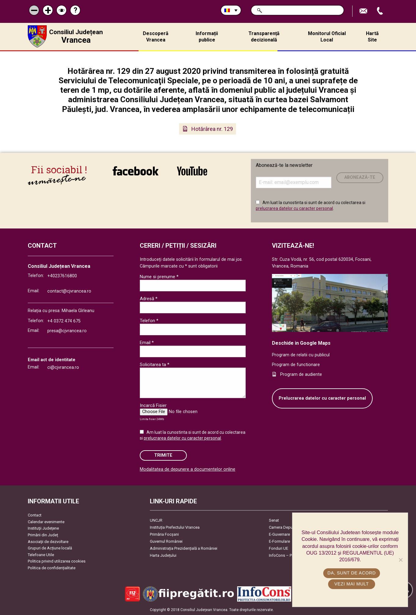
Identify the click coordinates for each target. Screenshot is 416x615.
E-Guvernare (279, 534)
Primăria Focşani (164, 534)
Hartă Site (372, 37)
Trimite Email (364, 11)
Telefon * (149, 320)
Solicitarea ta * (154, 364)
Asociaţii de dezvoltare (48, 541)
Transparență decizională (264, 37)
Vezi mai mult (351, 583)
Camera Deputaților (286, 527)
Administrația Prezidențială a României (183, 548)
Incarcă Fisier (153, 405)
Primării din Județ (43, 535)
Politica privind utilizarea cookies (56, 561)
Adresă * (148, 298)
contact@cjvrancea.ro (69, 291)
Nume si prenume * (159, 276)
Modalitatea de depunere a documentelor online (187, 469)
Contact (35, 515)
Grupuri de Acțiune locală (50, 548)
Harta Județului (163, 555)
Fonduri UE (278, 548)
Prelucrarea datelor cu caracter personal (322, 398)
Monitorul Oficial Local (327, 37)
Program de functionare (296, 364)
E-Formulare (279, 541)
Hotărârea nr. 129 (212, 129)
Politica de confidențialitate (51, 568)
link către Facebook (135, 171)
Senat (274, 520)
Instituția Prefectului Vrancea (175, 527)
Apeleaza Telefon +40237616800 (380, 11)
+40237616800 (62, 276)
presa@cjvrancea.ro (67, 330)
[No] (400, 560)
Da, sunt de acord (351, 572)
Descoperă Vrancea (155, 37)
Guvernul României (166, 541)
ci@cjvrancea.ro (63, 367)
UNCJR (156, 520)
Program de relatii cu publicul (301, 355)
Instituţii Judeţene (43, 528)
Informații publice (207, 37)
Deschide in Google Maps (301, 343)
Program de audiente (301, 374)
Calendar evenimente (46, 522)
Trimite (163, 455)
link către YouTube (192, 171)
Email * (147, 342)
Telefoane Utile (41, 554)
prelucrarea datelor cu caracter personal (294, 208)
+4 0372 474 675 (64, 321)
